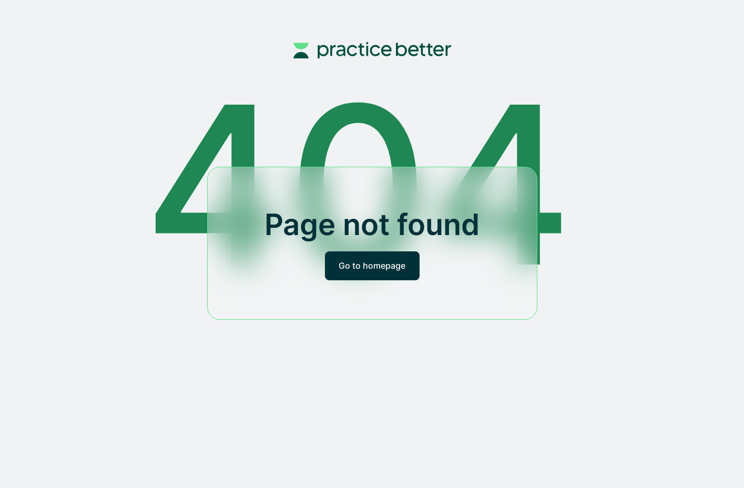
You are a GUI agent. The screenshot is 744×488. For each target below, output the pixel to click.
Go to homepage (372, 265)
